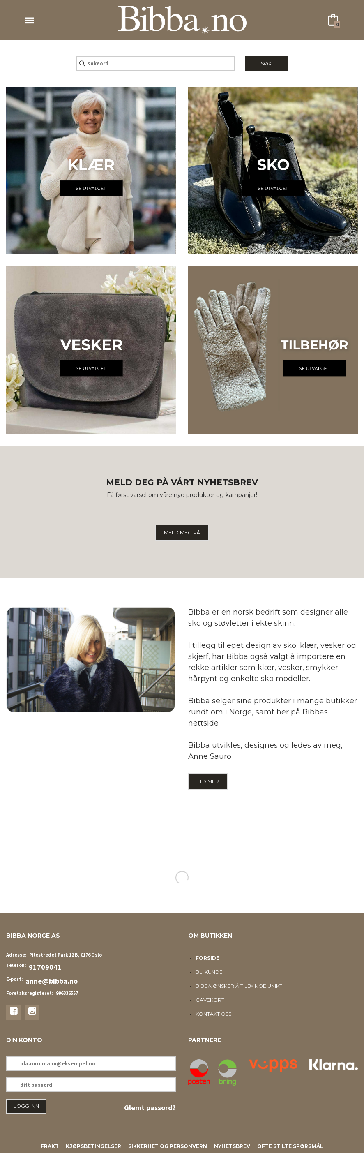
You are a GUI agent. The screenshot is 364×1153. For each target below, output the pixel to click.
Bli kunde (209, 972)
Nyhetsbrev (232, 1146)
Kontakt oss (213, 1014)
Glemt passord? (150, 1107)
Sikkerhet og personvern (167, 1146)
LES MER (208, 781)
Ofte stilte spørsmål (290, 1146)
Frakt (50, 1146)
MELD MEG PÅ (182, 532)
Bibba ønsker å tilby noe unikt (239, 986)
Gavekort (210, 1000)
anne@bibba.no (51, 981)
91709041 (45, 967)
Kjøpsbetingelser (93, 1146)
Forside (207, 958)
